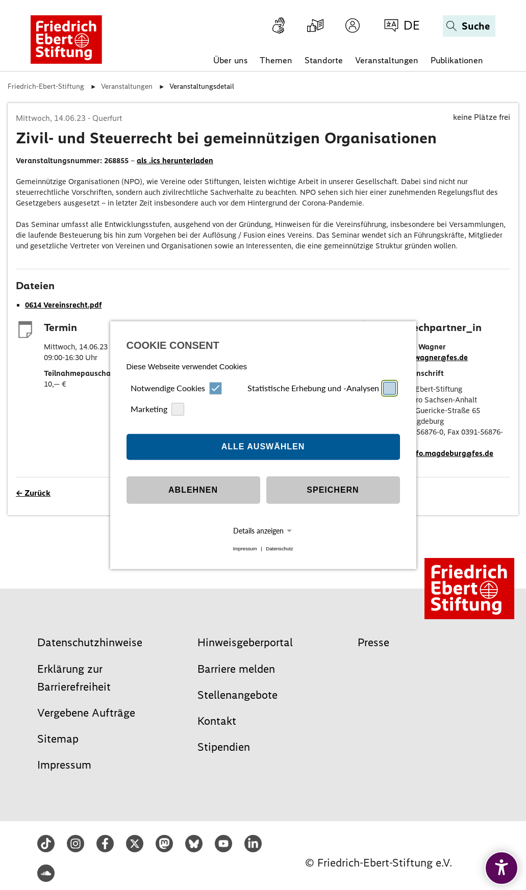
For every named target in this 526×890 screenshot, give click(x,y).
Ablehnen (193, 490)
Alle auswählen (263, 446)
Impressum (245, 548)
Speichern (333, 490)
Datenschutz (279, 548)
